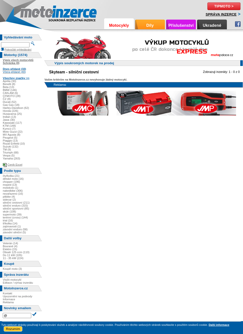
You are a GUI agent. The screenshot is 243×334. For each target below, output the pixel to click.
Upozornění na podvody (17, 296)
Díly (150, 25)
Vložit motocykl (12, 279)
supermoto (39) (12, 214)
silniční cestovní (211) (16, 202)
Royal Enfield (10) (14, 143)
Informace (9, 299)
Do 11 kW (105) (12, 255)
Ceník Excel (14, 164)
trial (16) (8, 220)
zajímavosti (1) (12, 226)
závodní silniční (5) (14, 232)
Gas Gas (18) (11, 104)
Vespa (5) (9, 155)
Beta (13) (8, 87)
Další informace (219, 324)
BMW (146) (10, 90)
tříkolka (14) (10, 223)
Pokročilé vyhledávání (17, 49)
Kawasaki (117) (12, 122)
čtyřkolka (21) (11, 175)
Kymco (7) (9, 128)
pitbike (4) (9, 196)
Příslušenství (181, 25)
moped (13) (10, 184)
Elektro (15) (10, 249)
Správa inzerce (221, 14)
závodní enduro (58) (15, 229)
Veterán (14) (10, 243)
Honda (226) (10, 110)
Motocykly (119, 25)
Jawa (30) (9, 119)
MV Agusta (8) (11, 134)
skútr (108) (9, 211)
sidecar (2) (9, 199)
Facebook (238, 24)
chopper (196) (11, 181)
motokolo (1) (10, 187)
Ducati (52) (9, 101)
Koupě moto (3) (12, 268)
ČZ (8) (7, 98)
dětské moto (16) (13, 178)
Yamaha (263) (11, 158)
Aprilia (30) (9, 81)
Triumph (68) (11, 152)
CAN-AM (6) (10, 92)
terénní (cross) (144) (15, 217)
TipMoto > (223, 6)
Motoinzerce (30, 12)
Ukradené (212, 25)
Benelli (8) (9, 84)
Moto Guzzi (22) (13, 131)
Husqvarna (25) (12, 113)
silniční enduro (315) (15, 205)
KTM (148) (9, 125)
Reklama (8, 302)
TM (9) (7, 149)
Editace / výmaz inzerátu (18, 282)
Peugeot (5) (10, 137)
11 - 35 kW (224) (13, 258)
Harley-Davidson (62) (16, 107)
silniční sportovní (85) (16, 208)
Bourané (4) (10, 246)
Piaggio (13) (10, 140)
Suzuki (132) (10, 146)
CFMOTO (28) (11, 95)
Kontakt (7, 293)
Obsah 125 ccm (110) (16, 252)
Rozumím (13, 329)
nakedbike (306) (13, 190)
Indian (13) (9, 116)
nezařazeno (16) (13, 193)
